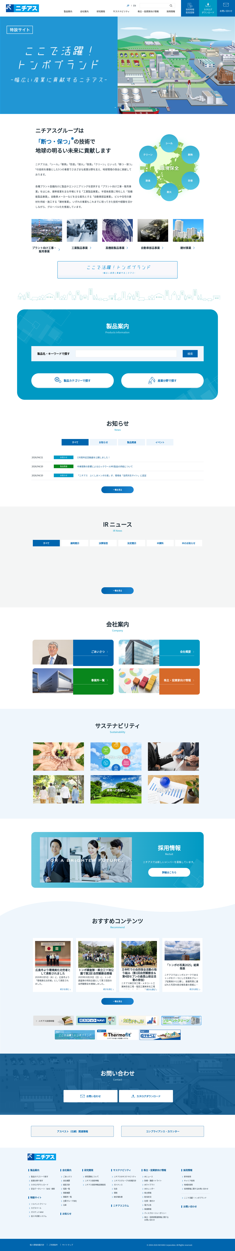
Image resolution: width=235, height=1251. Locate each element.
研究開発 (101, 11)
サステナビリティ (121, 11)
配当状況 (147, 1197)
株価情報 (147, 1209)
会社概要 (66, 1180)
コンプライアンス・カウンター (162, 1131)
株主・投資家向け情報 (148, 11)
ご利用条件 (53, 1244)
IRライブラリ (149, 1184)
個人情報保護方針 (37, 1244)
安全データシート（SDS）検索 (43, 1188)
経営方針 (66, 1184)
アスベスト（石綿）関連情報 (72, 1131)
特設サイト (36, 1197)
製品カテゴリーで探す (39, 1176)
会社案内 (84, 11)
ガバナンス (118, 1184)
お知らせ (63, 456)
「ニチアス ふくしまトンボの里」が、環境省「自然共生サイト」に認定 (111, 474)
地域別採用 (188, 1184)
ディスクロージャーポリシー (155, 1213)
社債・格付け (149, 1201)
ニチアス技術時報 (92, 1180)
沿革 (65, 1205)
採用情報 (171, 11)
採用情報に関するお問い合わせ (196, 1188)
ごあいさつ (67, 1176)
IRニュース (148, 1176)
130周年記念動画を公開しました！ (93, 456)
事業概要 (66, 1192)
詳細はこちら (169, 872)
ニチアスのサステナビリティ (125, 1176)
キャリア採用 (189, 1180)
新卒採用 (187, 1176)
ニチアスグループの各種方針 (125, 1180)
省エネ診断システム (39, 1216)
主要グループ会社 (70, 1201)
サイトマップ (67, 1244)
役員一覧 (66, 1188)
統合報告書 (118, 1197)
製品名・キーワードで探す (53, 354)
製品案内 (68, 11)
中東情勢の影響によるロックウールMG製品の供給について (105, 465)
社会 (115, 1188)
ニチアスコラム (121, 1205)
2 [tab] (119, 107)
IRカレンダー (149, 1188)
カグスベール (36, 1208)
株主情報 (147, 1192)
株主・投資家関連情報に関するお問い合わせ (156, 1218)
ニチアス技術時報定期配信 (95, 1184)
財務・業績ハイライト (153, 1180)
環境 (115, 1192)
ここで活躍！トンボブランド (195, 1197)
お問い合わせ (190, 1206)
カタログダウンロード (39, 1184)
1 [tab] (115, 107)
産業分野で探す (37, 1180)
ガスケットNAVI (37, 1212)
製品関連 (63, 465)
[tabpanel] (117, 65)
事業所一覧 (67, 1197)
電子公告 (147, 1205)
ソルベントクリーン (38, 1204)
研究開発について (92, 1176)
